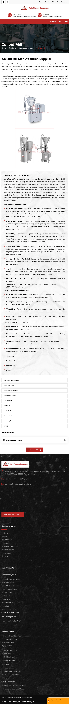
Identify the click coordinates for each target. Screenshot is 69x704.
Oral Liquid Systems (8, 617)
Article (4, 556)
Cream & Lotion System (10, 612)
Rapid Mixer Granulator (12, 380)
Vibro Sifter (8, 401)
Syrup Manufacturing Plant (11, 621)
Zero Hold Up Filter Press (11, 636)
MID (20, 702)
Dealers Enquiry (55, 21)
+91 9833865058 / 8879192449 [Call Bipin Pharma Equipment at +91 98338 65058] (17, 479)
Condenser (6, 668)
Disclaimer (64, 2)
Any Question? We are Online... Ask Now (57, 701)
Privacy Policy (56, 2)
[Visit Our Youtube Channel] (7, 2)
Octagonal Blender (10, 395)
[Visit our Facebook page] (3, 2)
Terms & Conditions (45, 2)
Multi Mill (7, 406)
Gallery (4, 536)
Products (12, 48)
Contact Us (6, 540)
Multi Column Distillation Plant (13, 685)
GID (34, 702)
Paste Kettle (9, 416)
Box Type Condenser (9, 675)
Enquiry (5, 543)
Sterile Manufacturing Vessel (12, 689)
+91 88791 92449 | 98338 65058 (52, 16)
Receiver (5, 678)
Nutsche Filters (7, 643)
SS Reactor (6, 664)
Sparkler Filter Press (9, 639)
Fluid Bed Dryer (9, 385)
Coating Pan (10, 365)
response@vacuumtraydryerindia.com (24, 16)
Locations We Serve (12, 515)
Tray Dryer (6, 654)
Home (3, 48)
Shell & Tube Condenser (11, 671)
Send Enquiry (34, 450)
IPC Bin (8, 370)
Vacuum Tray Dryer (9, 650)
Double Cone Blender (11, 390)
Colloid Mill (8, 411)
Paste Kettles (11, 361)
